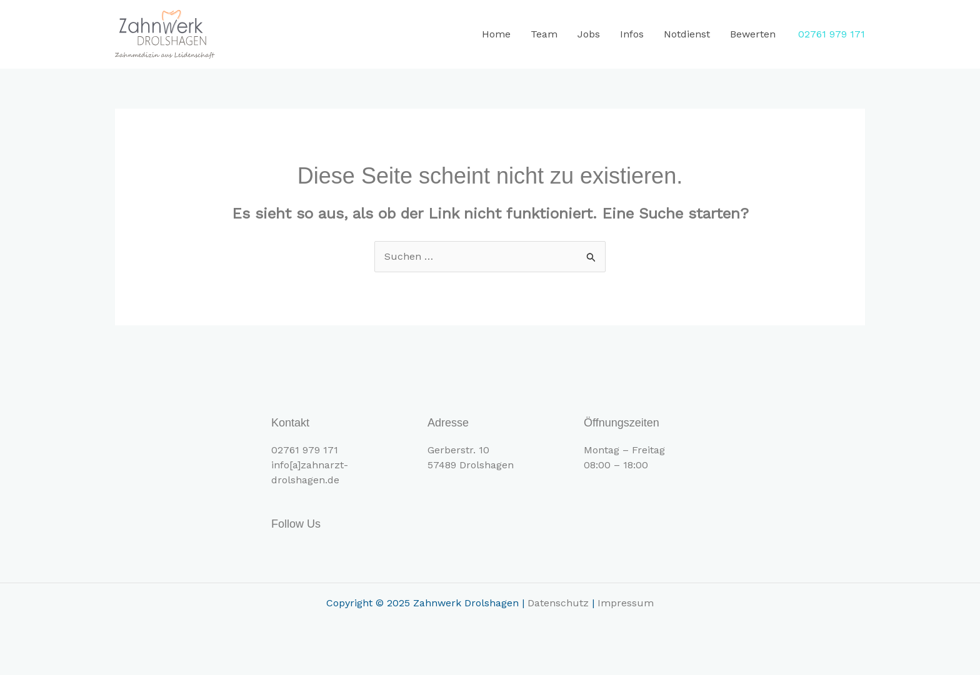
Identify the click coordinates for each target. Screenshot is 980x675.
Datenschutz (558, 603)
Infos (632, 34)
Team (544, 34)
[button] (831, 34)
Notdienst (687, 34)
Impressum (626, 603)
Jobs (589, 34)
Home (496, 34)
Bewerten (753, 34)
